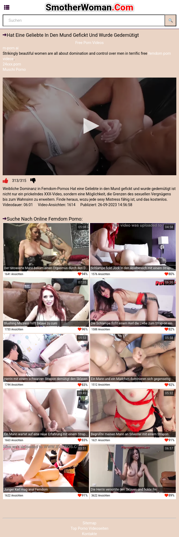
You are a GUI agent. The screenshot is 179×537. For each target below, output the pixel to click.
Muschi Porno (14, 69)
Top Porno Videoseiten (89, 528)
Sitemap (89, 523)
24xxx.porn (12, 64)
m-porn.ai (10, 48)
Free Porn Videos (89, 43)
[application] (89, 127)
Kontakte (89, 534)
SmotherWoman (89, 7)
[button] (89, 126)
